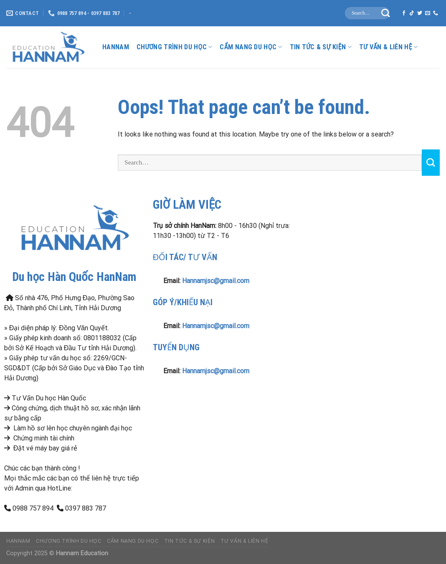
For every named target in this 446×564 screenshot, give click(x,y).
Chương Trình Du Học (174, 47)
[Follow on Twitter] (419, 13)
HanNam (115, 47)
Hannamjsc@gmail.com (215, 281)
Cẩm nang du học (251, 47)
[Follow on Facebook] (403, 13)
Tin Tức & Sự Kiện (321, 47)
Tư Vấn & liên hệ (388, 47)
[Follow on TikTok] (411, 13)
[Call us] (435, 13)
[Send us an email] (427, 13)
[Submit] (386, 13)
